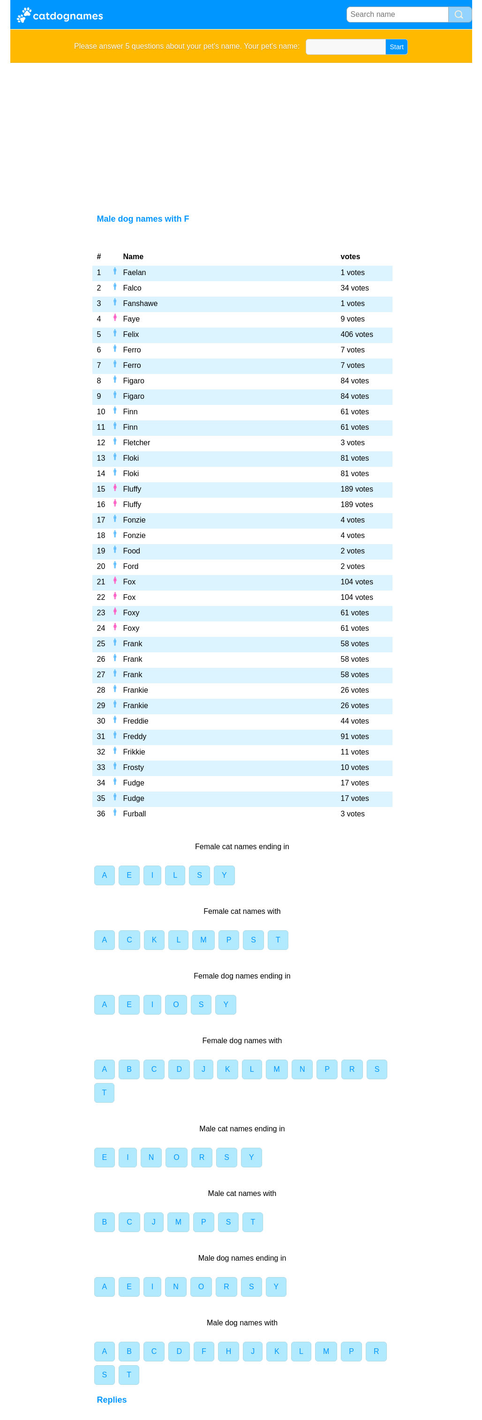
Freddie (136, 721)
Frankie (135, 690)
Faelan (134, 273)
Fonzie (134, 520)
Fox (129, 582)
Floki (131, 458)
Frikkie (134, 752)
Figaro (133, 381)
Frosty (133, 767)
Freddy (135, 736)
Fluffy (132, 489)
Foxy (131, 613)
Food (131, 551)
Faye (131, 319)
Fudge (133, 783)
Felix (131, 334)
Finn (130, 412)
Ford (131, 566)
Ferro (132, 350)
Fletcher (137, 443)
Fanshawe (140, 303)
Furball (134, 814)
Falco (132, 288)
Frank (133, 644)
